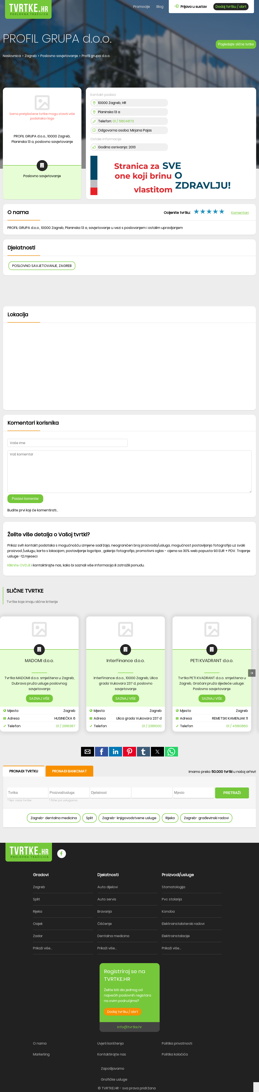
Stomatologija (173, 887)
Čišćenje (104, 923)
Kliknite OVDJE (19, 565)
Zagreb (39, 887)
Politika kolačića (175, 1054)
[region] (129, 73)
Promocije (141, 6)
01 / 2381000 (152, 726)
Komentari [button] (240, 212)
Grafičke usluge (114, 1079)
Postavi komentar (25, 498)
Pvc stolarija (172, 899)
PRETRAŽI (232, 793)
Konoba (168, 911)
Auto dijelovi (107, 887)
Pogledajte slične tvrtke (236, 44)
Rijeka (170, 817)
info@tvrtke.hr (129, 1027)
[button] (87, 751)
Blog (159, 6)
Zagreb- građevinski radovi (206, 817)
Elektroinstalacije (176, 935)
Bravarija (104, 911)
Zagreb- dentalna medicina (54, 817)
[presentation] (252, 673)
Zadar (38, 935)
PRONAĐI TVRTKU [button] (23, 771)
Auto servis (106, 899)
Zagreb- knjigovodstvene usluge (129, 817)
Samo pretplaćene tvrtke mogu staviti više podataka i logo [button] (42, 116)
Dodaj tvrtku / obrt (231, 6)
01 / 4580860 (237, 726)
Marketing (41, 1054)
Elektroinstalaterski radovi (183, 923)
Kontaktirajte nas (111, 1054)
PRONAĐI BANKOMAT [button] (69, 771)
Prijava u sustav (190, 6)
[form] (129, 797)
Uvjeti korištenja (110, 1043)
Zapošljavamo (112, 1068)
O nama (40, 1043)
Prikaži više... (42, 948)
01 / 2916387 (65, 726)
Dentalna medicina (113, 935)
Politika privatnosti (177, 1043)
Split (89, 817)
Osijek (38, 923)
